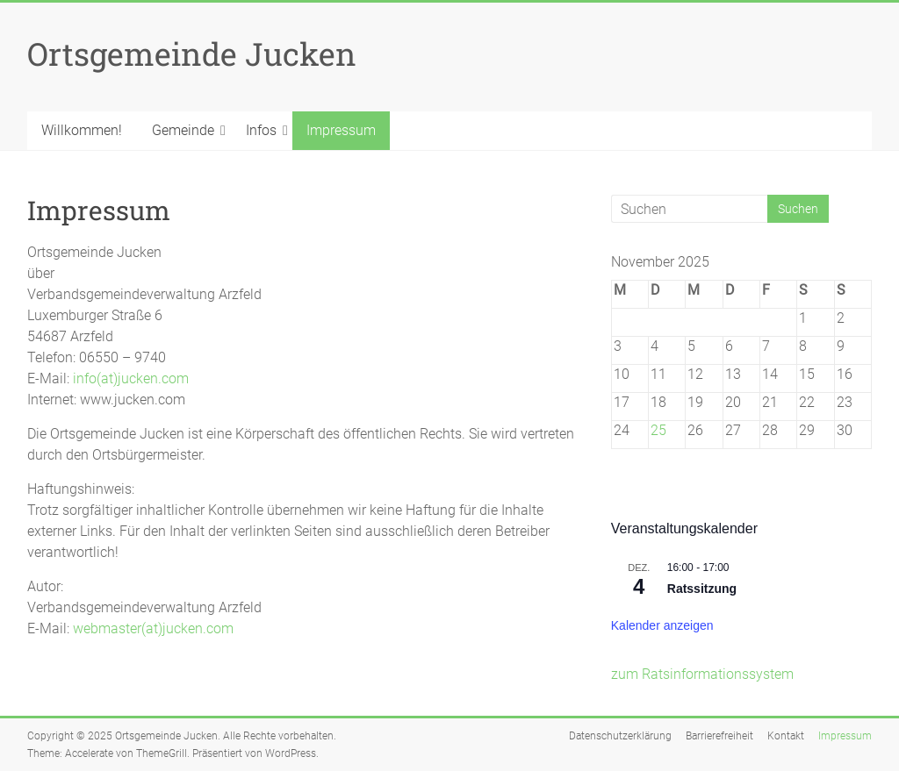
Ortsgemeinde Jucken (191, 53)
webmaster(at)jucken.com (153, 628)
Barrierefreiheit (719, 736)
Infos (261, 130)
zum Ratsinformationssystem (702, 674)
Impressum (341, 130)
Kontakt (785, 736)
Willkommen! (81, 130)
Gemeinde (183, 130)
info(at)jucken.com (131, 378)
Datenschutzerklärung (620, 736)
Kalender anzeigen (662, 625)
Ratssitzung (702, 589)
